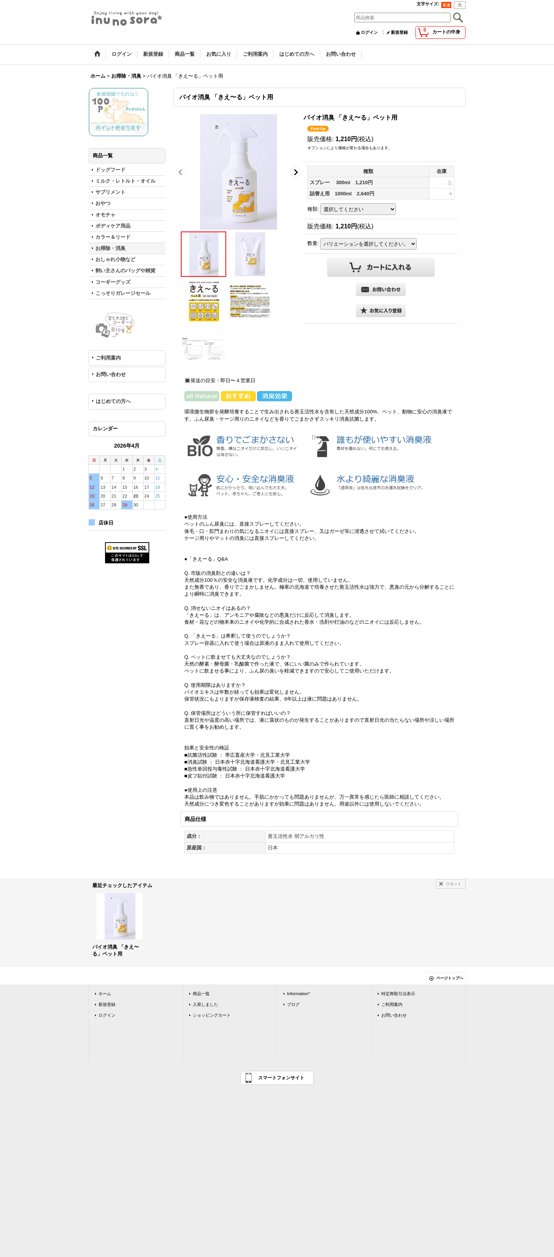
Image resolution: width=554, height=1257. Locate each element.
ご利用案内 (108, 358)
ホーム (104, 993)
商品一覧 (201, 993)
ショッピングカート (212, 1015)
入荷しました (205, 1004)
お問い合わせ (111, 374)
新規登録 (399, 32)
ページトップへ (449, 978)
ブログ (293, 1004)
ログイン (369, 32)
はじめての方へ (113, 401)
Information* (298, 993)
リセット (453, 884)
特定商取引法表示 (398, 993)
